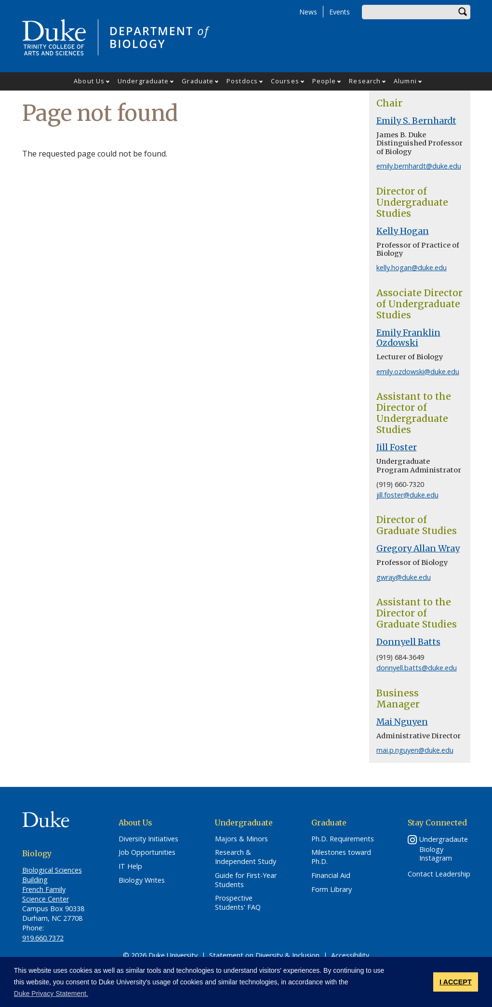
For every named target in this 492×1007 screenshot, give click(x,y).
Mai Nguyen (402, 722)
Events (339, 11)
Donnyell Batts (408, 642)
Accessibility (350, 955)
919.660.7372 (43, 937)
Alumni (405, 81)
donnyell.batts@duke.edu (416, 667)
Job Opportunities (147, 852)
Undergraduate (143, 81)
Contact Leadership (439, 874)
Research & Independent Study (245, 857)
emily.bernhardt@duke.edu (418, 165)
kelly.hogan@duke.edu (411, 267)
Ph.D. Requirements (342, 839)
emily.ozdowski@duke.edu (417, 371)
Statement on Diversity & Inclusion (264, 955)
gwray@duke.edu (403, 577)
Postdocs (242, 81)
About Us (89, 81)
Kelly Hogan (402, 231)
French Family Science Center (45, 894)
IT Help (130, 866)
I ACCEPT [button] (455, 982)
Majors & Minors (241, 839)
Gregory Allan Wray (418, 548)
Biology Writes (142, 880)
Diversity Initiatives (148, 839)
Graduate (197, 81)
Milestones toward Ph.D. (341, 857)
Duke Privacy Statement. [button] (51, 993)
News (308, 11)
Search (463, 12)
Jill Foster (396, 447)
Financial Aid (330, 875)
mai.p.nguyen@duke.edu (414, 750)
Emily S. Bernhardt (416, 121)
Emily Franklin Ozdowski (408, 337)
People (324, 81)
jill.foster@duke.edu (407, 494)
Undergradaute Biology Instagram (443, 849)
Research (365, 81)
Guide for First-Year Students (246, 880)
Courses (285, 81)
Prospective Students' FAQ (238, 903)
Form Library (331, 889)
